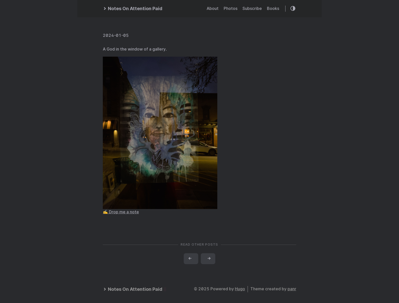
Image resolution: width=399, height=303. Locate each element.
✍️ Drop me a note (121, 212)
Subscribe (252, 8)
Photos (230, 8)
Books (273, 8)
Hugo (240, 288)
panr (292, 288)
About (213, 8)
